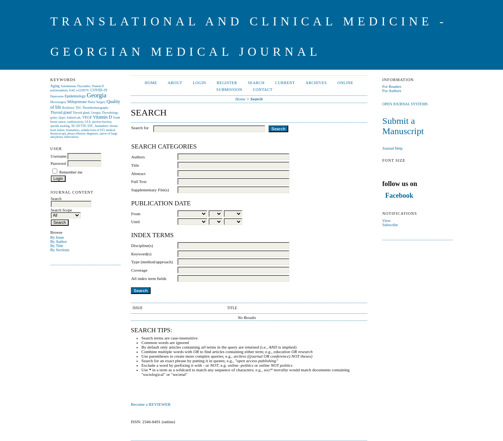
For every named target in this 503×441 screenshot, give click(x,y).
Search (256, 83)
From (135, 213)
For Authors (391, 91)
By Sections (59, 250)
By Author (58, 241)
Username (59, 156)
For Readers (392, 86)
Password (58, 163)
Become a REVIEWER (151, 404)
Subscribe (390, 225)
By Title (56, 246)
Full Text (138, 181)
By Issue (57, 237)
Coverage (139, 270)
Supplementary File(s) (150, 190)
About (175, 83)
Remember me (70, 172)
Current (285, 83)
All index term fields (149, 278)
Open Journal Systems (405, 104)
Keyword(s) (141, 254)
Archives (316, 83)
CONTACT (262, 90)
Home (151, 83)
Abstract (138, 173)
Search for (140, 127)
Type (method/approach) (152, 262)
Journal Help (392, 148)
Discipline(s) (142, 245)
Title (135, 165)
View (386, 221)
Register (227, 83)
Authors (138, 157)
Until (135, 221)
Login (199, 83)
